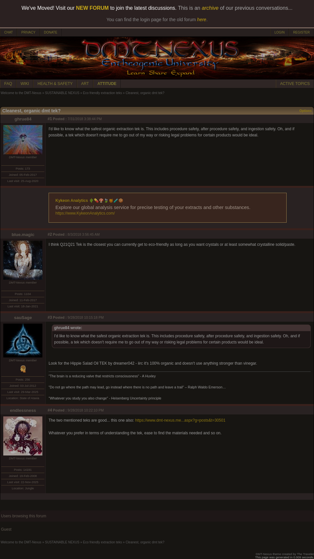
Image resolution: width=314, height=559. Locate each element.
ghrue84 (23, 119)
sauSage (23, 317)
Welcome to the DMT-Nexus (21, 93)
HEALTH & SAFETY (55, 83)
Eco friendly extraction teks (102, 93)
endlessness (23, 410)
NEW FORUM (92, 8)
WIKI (25, 83)
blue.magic (23, 234)
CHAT (8, 32)
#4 (50, 410)
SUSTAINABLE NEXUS (62, 93)
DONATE (50, 32)
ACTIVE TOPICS (295, 83)
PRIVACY (28, 32)
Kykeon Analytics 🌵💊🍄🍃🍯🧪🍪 (89, 200)
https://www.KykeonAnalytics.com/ (85, 213)
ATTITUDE (106, 83)
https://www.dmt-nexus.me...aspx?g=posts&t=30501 (180, 420)
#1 (50, 119)
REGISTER (301, 32)
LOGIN (280, 32)
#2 (50, 234)
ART (85, 83)
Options (305, 111)
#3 (50, 317)
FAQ (8, 83)
